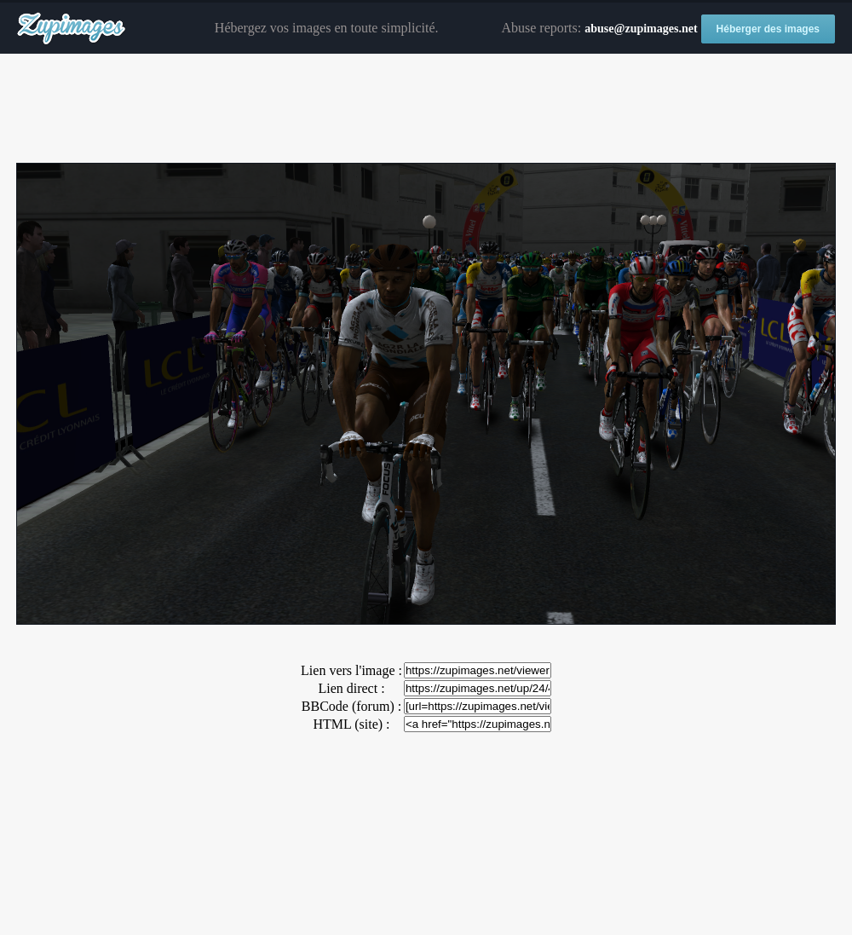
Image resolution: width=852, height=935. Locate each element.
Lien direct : (351, 688)
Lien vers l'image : (351, 670)
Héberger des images (768, 29)
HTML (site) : (351, 724)
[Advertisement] (426, 109)
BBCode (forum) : (351, 706)
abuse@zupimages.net (640, 28)
